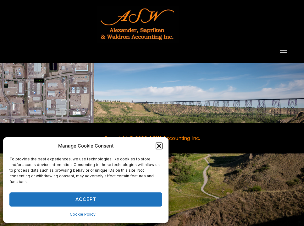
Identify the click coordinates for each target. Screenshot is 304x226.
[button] (159, 146)
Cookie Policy (83, 214)
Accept (85, 199)
